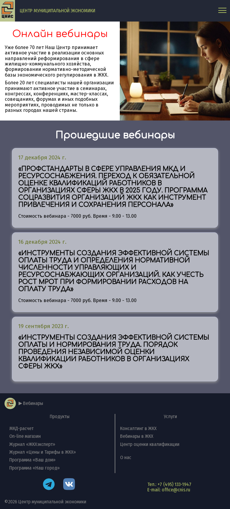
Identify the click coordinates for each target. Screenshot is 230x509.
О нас (125, 457)
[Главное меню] (222, 10)
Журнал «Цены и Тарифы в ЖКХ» (42, 452)
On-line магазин (25, 436)
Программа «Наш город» (34, 468)
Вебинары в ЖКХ (136, 436)
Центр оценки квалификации (149, 444)
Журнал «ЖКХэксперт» (32, 444)
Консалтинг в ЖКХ (138, 428)
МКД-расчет (21, 428)
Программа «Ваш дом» (32, 460)
